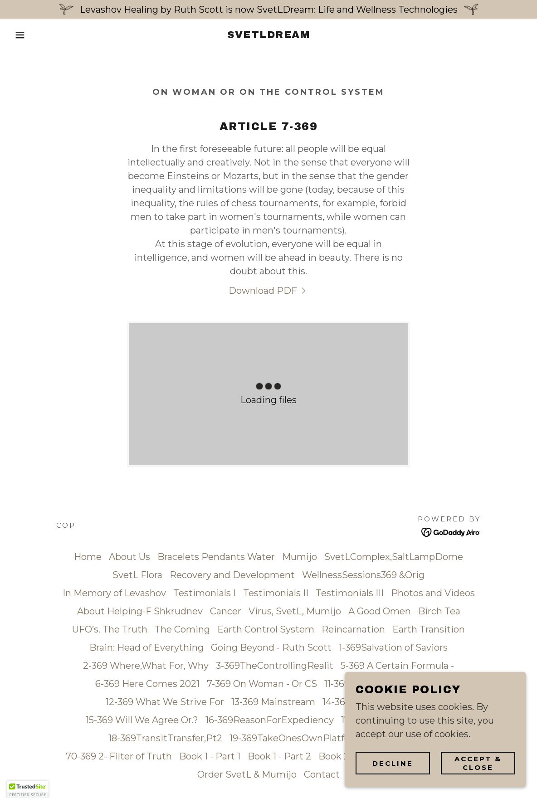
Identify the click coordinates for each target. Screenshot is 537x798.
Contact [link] (322, 774)
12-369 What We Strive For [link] (165, 701)
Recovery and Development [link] (232, 574)
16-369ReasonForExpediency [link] (269, 720)
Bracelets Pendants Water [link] (216, 556)
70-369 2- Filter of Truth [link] (119, 756)
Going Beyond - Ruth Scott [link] (271, 647)
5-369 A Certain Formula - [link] (397, 665)
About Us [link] (129, 556)
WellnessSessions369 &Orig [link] (363, 574)
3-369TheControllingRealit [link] (274, 665)
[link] (268, 34)
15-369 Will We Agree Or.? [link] (142, 720)
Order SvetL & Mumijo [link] (247, 774)
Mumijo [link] (299, 556)
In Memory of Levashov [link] (114, 593)
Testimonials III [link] (350, 593)
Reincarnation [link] (353, 629)
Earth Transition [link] (428, 629)
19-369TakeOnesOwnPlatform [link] (296, 738)
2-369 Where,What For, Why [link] (146, 665)
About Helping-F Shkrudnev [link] (140, 611)
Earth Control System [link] (265, 629)
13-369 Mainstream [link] (273, 701)
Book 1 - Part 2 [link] (279, 756)
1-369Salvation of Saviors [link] (393, 647)
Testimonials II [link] (275, 593)
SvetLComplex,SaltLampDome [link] (393, 556)
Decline (392, 763)
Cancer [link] (225, 611)
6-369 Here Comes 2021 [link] (147, 683)
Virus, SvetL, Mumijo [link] (295, 611)
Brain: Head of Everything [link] (146, 647)
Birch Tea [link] (439, 611)
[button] (27, 35)
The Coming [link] (182, 629)
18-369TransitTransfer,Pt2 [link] (165, 738)
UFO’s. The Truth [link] (109, 629)
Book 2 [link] (333, 756)
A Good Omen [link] (379, 611)
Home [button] (88, 556)
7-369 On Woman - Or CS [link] (262, 683)
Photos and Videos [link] (433, 593)
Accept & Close (478, 763)
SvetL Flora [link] (137, 574)
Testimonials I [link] (204, 593)
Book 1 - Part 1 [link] (209, 756)
